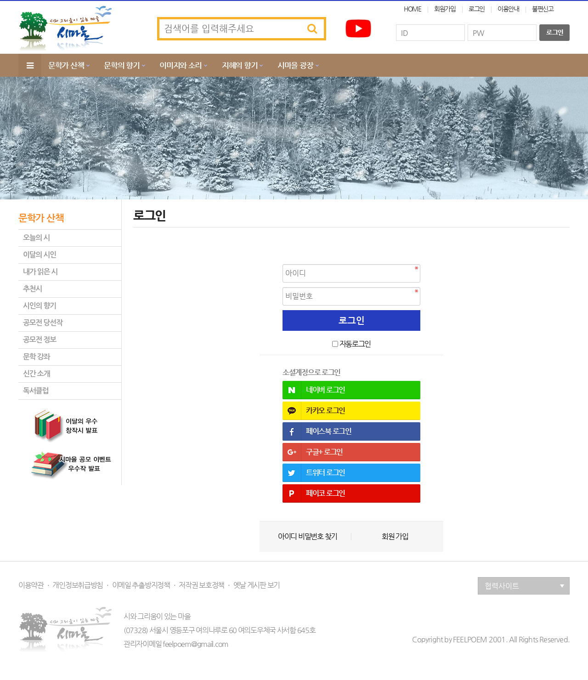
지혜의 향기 (239, 65)
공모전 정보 (39, 339)
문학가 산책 (66, 65)
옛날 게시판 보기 (256, 585)
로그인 (477, 8)
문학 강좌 (36, 356)
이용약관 (31, 585)
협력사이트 (525, 586)
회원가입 (445, 8)
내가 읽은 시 (40, 271)
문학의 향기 (121, 65)
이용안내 (508, 8)
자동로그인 (355, 344)
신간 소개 (36, 373)
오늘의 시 (36, 237)
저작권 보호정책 (201, 585)
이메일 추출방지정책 (141, 585)
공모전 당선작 (42, 322)
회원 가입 (395, 536)
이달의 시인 (39, 254)
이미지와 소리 (180, 65)
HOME (412, 8)
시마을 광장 (295, 65)
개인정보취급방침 (77, 585)
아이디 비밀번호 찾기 (307, 536)
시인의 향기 (39, 305)
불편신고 (543, 8)
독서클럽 (35, 390)
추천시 (32, 288)
